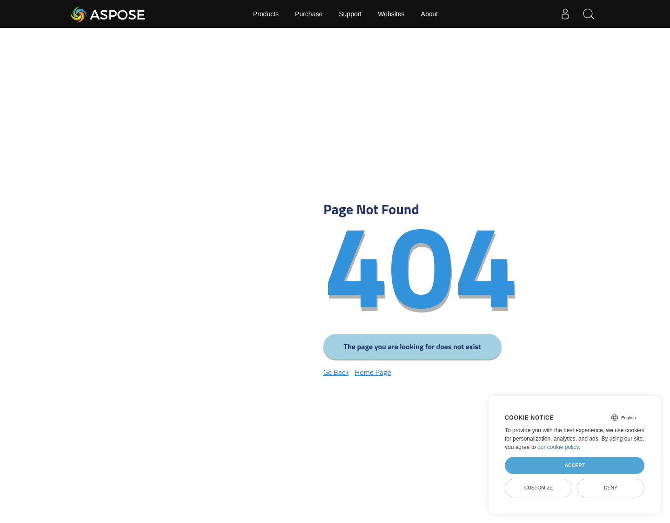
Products (266, 14)
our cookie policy (558, 447)
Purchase (308, 14)
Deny (610, 487)
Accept (574, 465)
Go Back (335, 372)
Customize (538, 487)
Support (350, 14)
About (429, 14)
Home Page (373, 372)
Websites (391, 14)
